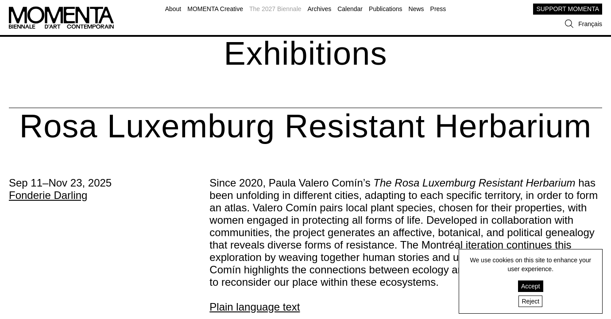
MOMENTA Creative (215, 8)
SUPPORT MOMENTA (567, 8)
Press (438, 8)
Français (590, 23)
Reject (530, 301)
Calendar (350, 8)
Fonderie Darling (48, 195)
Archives (320, 8)
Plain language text (254, 307)
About (173, 8)
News (416, 8)
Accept (530, 286)
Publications (385, 8)
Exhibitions (305, 53)
